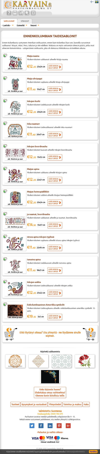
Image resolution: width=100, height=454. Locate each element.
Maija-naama (33, 56)
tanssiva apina (34, 259)
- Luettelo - (6, 25)
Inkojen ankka (34, 282)
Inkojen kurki (33, 101)
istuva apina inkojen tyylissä (40, 237)
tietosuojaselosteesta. (75, 451)
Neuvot (33, 25)
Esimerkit (21, 25)
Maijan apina (33, 169)
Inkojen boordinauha (37, 146)
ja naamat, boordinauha (38, 214)
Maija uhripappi (34, 78)
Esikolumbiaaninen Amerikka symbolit (46, 305)
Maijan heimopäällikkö (38, 191)
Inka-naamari (33, 124)
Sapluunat (9, 21)
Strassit (25, 21)
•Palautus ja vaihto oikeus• (50, 432)
